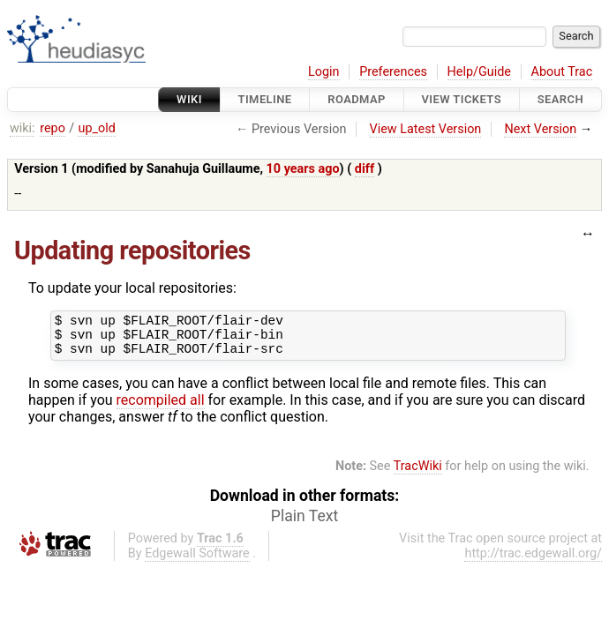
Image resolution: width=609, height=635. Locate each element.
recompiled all (161, 408)
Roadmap (356, 99)
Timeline (265, 99)
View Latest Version (426, 129)
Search (560, 99)
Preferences (393, 71)
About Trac (562, 71)
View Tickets (461, 99)
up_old (96, 128)
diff (364, 168)
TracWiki (418, 474)
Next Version (540, 129)
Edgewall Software (197, 561)
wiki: (22, 128)
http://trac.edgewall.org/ (533, 561)
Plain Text (304, 524)
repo (52, 128)
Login (324, 71)
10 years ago (303, 168)
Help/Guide (479, 71)
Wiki (189, 99)
